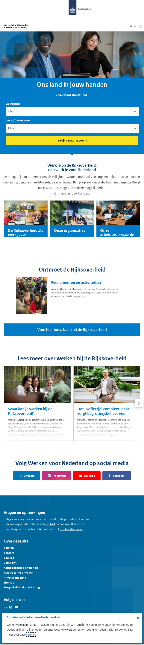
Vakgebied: (13, 104)
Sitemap (9, 582)
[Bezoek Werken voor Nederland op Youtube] (16, 607)
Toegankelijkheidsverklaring (22, 587)
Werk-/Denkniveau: (18, 120)
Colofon (9, 548)
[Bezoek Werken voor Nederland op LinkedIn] (5, 607)
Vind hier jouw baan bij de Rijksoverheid (72, 329)
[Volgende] (139, 403)
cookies (31, 634)
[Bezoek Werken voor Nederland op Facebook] (22, 607)
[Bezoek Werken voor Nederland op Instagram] (11, 607)
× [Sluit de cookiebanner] (138, 617)
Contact (9, 552)
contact (50, 524)
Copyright (10, 562)
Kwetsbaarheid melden (18, 572)
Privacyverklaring (15, 577)
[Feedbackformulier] (71, 529)
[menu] (136, 26)
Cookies (9, 558)
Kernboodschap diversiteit (21, 567)
